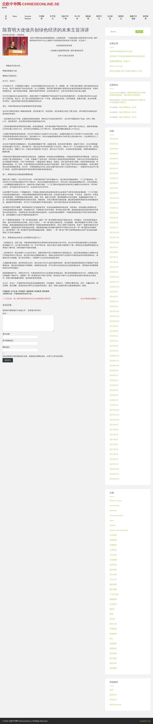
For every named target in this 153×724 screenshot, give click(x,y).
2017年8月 (114, 429)
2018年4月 (114, 390)
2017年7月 (114, 434)
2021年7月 (114, 257)
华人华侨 (77, 17)
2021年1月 (114, 272)
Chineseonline (115, 92)
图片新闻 (113, 589)
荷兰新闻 (113, 658)
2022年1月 (114, 227)
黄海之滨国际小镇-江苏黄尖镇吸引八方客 (126, 71)
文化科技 (110, 17)
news (112, 520)
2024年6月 (114, 158)
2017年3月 (114, 454)
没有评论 (20, 35)
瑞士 (111, 638)
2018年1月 (114, 405)
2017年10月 (114, 420)
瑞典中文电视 (133, 17)
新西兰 (112, 609)
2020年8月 (114, 291)
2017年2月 (114, 459)
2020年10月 (114, 287)
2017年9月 (114, 425)
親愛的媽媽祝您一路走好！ (120, 61)
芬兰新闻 (113, 653)
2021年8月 (114, 252)
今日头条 (13, 291)
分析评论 (113, 565)
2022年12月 (114, 198)
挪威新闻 (113, 599)
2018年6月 (114, 380)
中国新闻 (41, 17)
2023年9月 (114, 168)
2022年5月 (114, 213)
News (15, 16)
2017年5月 (114, 444)
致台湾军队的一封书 (128, 107)
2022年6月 (114, 208)
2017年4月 (114, 449)
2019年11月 (114, 316)
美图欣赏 (113, 648)
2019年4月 (114, 336)
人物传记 (113, 550)
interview (113, 510)
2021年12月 (114, 232)
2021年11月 (114, 237)
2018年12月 (114, 356)
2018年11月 (114, 360)
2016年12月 (114, 469)
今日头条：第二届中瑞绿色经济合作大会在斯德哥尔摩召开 (27, 298)
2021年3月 (114, 262)
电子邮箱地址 (8, 343)
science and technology (119, 530)
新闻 (111, 614)
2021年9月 (114, 247)
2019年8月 (114, 331)
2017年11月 (114, 415)
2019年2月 (114, 346)
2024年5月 (114, 163)
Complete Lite (145, 721)
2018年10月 (114, 365)
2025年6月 (114, 144)
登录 (111, 690)
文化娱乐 (113, 604)
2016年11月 (114, 474)
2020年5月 (114, 301)
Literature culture (116, 515)
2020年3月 (114, 306)
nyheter (113, 525)
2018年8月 (114, 370)
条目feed (113, 695)
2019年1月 (114, 351)
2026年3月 (114, 139)
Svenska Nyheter (28, 17)
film (111, 107)
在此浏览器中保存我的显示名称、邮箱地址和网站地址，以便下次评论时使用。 (34, 359)
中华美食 (113, 535)
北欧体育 (113, 569)
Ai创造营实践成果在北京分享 (121, 51)
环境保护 (21, 291)
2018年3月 (114, 395)
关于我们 (52, 17)
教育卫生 (99, 17)
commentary (114, 505)
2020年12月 (114, 277)
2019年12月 (114, 311)
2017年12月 (114, 410)
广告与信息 (114, 594)
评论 (5, 313)
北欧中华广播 (64, 17)
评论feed (113, 699)
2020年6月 (114, 296)
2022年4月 (114, 218)
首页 (6, 17)
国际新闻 (88, 17)
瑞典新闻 (29, 291)
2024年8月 (114, 149)
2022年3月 (114, 222)
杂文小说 (113, 624)
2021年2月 (114, 267)
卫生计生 (113, 579)
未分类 (112, 619)
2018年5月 (114, 385)
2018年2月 (114, 400)
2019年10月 (114, 321)
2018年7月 (114, 375)
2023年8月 (114, 173)
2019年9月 (114, 326)
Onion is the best (116, 66)
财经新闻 (145, 17)
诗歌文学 (113, 663)
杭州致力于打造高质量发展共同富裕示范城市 (127, 56)
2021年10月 (114, 242)
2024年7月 (114, 154)
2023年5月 (114, 178)
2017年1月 (114, 464)
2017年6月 (114, 439)
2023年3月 (114, 188)
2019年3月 (114, 341)
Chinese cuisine (116, 500)
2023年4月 (114, 183)
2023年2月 (114, 193)
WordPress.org (115, 704)
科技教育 (37, 291)
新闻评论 (121, 17)
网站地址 (6, 350)
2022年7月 (114, 203)
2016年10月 (114, 479)
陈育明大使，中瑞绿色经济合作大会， (18, 294)
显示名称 (7, 337)
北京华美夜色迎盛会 (89, 298)
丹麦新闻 (113, 545)
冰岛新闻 (113, 560)
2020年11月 (114, 282)
